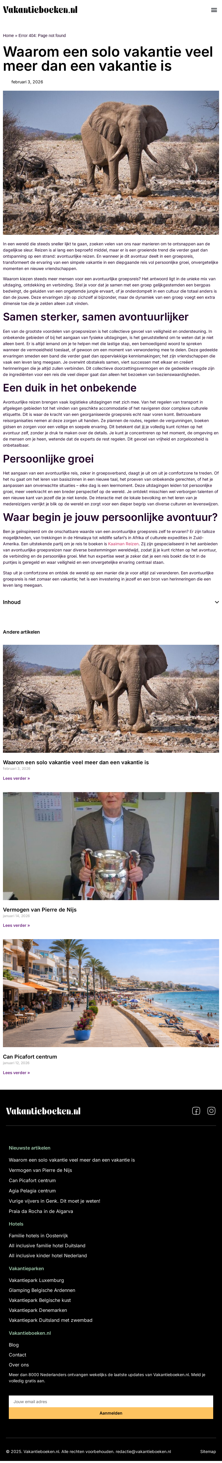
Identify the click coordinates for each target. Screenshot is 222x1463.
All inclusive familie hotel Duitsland (47, 1245)
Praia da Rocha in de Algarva (41, 1211)
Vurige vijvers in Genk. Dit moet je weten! (54, 1201)
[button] (214, 9)
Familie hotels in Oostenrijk (38, 1235)
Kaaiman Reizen (123, 543)
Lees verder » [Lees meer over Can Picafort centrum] (16, 1072)
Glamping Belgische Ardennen (42, 1290)
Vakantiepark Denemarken (38, 1310)
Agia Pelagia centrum (32, 1191)
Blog (14, 1345)
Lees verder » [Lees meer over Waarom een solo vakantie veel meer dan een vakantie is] (16, 778)
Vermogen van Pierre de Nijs (40, 910)
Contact (17, 1355)
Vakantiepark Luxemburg (36, 1280)
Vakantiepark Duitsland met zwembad (50, 1320)
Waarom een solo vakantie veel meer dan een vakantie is (76, 762)
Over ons (19, 1365)
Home (8, 35)
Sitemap (208, 1451)
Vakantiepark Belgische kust (40, 1300)
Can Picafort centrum (30, 1057)
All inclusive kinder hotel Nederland (48, 1255)
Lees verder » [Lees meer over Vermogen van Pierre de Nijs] (16, 925)
